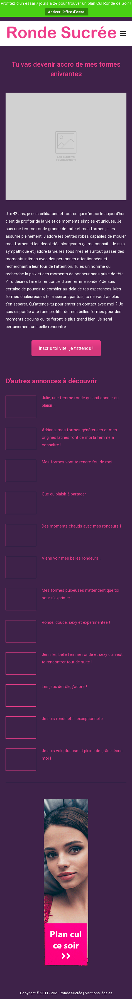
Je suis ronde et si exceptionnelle (72, 718)
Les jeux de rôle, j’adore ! (64, 686)
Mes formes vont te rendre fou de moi (77, 461)
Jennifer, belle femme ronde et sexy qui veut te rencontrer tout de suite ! (82, 658)
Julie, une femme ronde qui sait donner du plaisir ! (80, 401)
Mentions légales (98, 993)
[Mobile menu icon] (122, 33)
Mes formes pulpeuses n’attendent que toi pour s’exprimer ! (80, 594)
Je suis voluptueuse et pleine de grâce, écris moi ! (82, 754)
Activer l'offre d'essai (66, 12)
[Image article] (21, 407)
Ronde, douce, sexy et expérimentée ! (76, 622)
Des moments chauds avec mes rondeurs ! (81, 526)
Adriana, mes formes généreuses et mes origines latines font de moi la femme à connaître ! (79, 437)
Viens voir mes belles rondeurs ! (71, 558)
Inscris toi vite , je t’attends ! (66, 348)
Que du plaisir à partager (64, 494)
